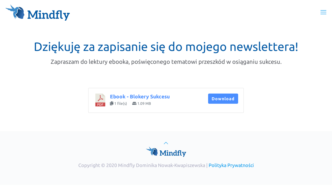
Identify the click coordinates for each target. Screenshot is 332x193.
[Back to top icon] (166, 143)
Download (223, 98)
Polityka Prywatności (231, 165)
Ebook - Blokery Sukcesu (140, 96)
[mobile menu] (323, 12)
